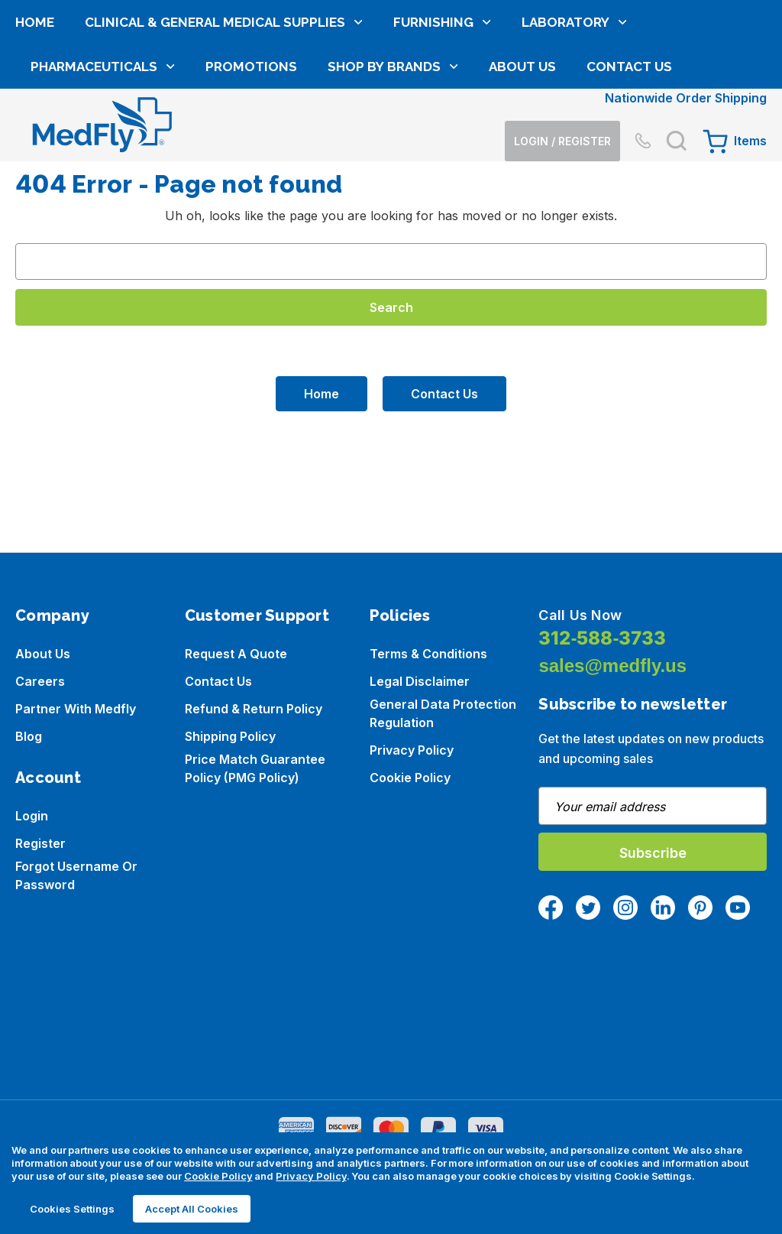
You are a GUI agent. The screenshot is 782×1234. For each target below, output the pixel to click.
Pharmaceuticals (103, 173)
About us (42, 653)
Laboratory (574, 129)
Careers (40, 681)
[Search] (676, 69)
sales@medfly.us (612, 665)
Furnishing (442, 129)
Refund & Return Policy (253, 708)
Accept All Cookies (191, 1209)
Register (40, 843)
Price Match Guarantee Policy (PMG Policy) (255, 768)
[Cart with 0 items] (735, 69)
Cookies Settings (72, 1209)
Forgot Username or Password (76, 875)
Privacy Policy (412, 750)
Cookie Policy (410, 777)
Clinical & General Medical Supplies (224, 129)
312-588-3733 (602, 638)
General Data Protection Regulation (443, 713)
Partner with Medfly (75, 708)
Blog (28, 736)
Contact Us (629, 173)
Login (31, 815)
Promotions (251, 173)
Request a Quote (236, 653)
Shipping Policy (230, 736)
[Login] (556, 70)
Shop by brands (393, 173)
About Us (522, 173)
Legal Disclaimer (420, 681)
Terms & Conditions (428, 653)
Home (34, 129)
